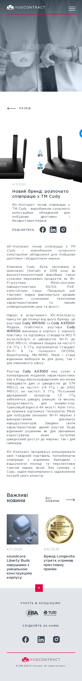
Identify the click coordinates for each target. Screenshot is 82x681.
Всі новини (53, 505)
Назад (25, 108)
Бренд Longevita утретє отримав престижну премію (59, 582)
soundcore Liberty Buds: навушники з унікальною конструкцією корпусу (19, 578)
